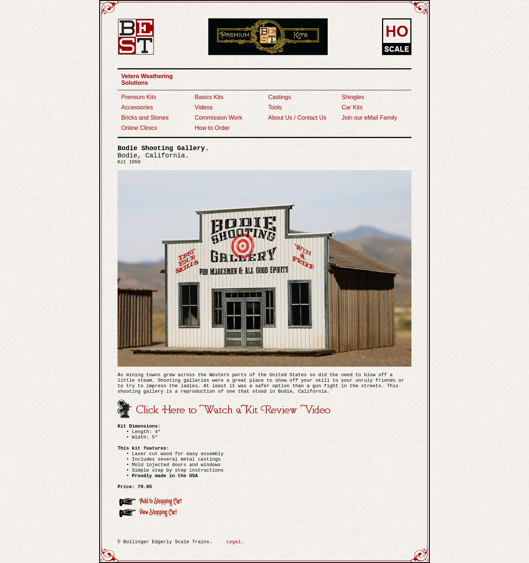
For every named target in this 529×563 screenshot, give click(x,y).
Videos (204, 107)
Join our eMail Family (369, 118)
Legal (233, 542)
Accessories (137, 107)
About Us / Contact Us (297, 118)
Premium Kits (138, 97)
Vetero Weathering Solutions (147, 79)
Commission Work (218, 118)
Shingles (353, 97)
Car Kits (352, 107)
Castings (279, 97)
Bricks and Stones (145, 118)
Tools (275, 107)
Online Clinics (139, 128)
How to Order (212, 128)
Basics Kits (209, 97)
